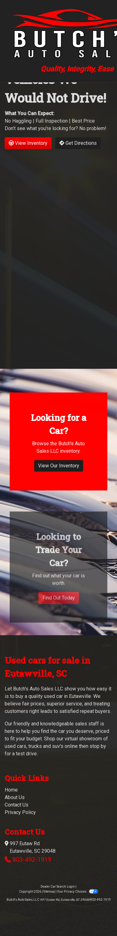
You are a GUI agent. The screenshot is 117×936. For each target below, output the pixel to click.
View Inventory (28, 143)
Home (11, 790)
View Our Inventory (58, 469)
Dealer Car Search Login (58, 886)
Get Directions (78, 143)
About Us (15, 797)
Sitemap (49, 891)
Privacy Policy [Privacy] (20, 812)
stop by (98, 746)
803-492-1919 (31, 859)
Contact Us (16, 805)
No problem (92, 128)
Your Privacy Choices (77, 891)
